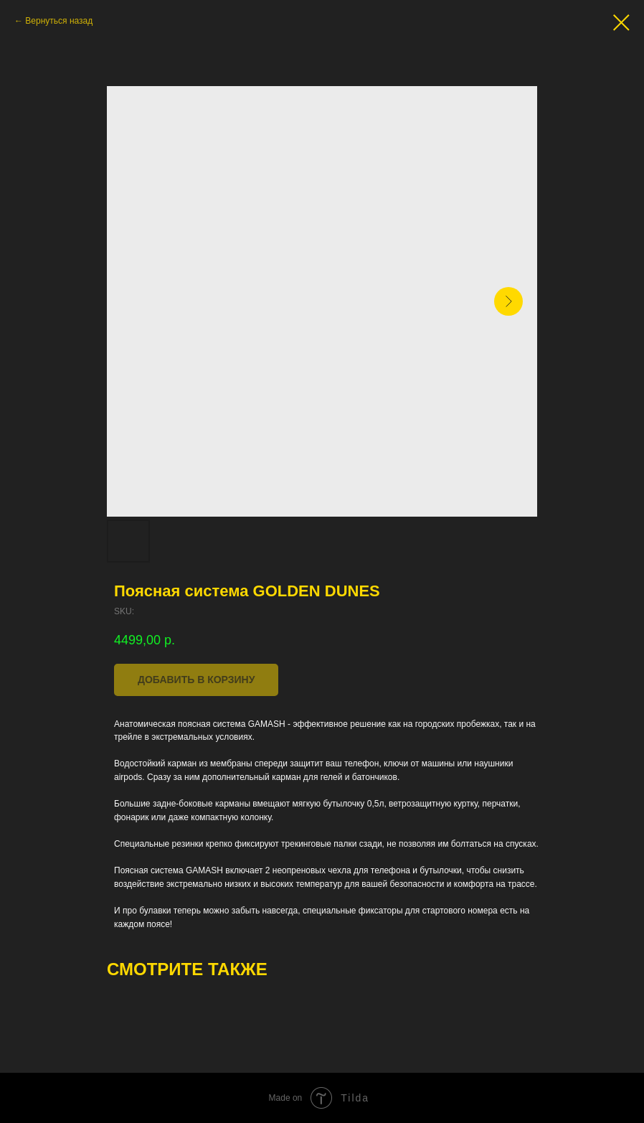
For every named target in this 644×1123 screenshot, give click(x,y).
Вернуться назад (59, 21)
